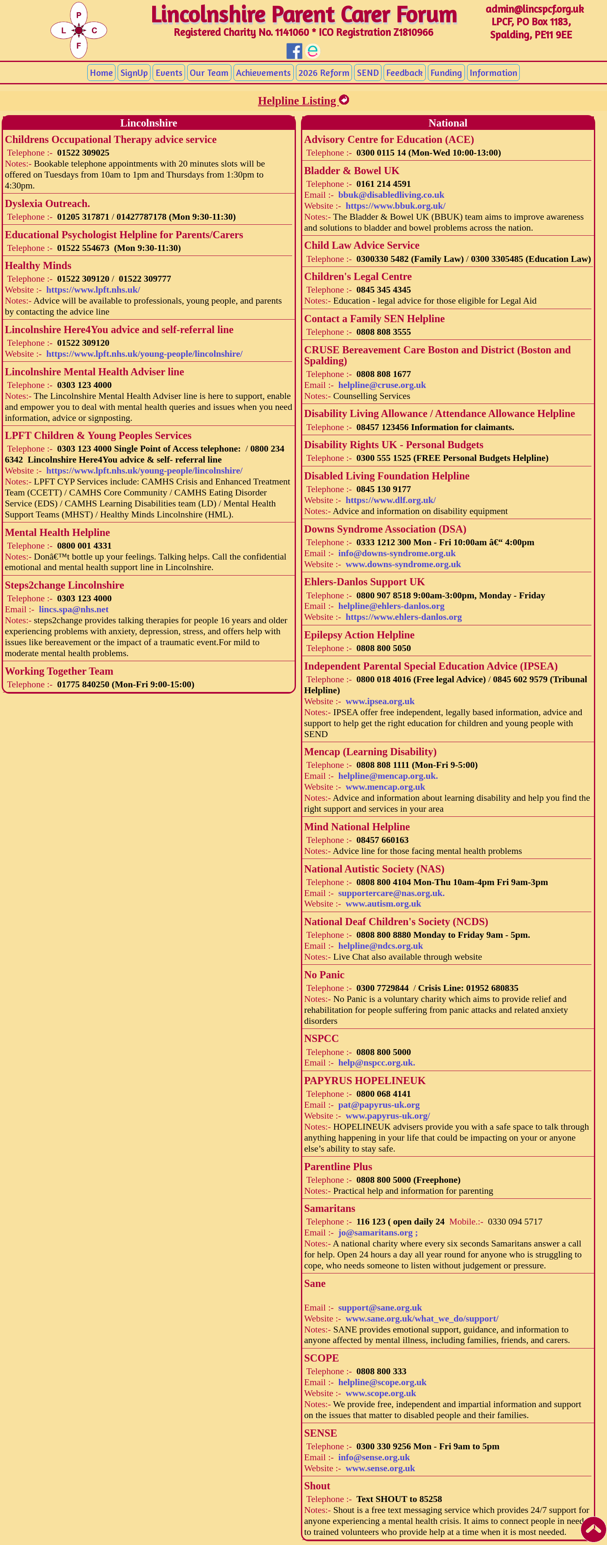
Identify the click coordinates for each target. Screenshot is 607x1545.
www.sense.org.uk (380, 1468)
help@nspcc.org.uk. (376, 1063)
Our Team (209, 72)
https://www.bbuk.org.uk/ (396, 206)
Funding (446, 72)
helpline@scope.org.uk (382, 1382)
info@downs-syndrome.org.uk (397, 553)
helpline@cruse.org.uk (382, 385)
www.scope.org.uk (381, 1393)
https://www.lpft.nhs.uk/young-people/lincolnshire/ (144, 354)
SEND (368, 72)
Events (169, 72)
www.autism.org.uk (383, 904)
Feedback (404, 72)
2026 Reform (323, 72)
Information (493, 72)
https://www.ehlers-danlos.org (404, 617)
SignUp (134, 72)
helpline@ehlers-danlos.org (391, 606)
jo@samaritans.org (378, 1232)
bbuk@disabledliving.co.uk (391, 195)
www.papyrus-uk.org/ (388, 1116)
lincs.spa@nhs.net (73, 609)
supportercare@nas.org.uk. (391, 893)
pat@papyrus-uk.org (378, 1105)
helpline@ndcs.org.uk (380, 946)
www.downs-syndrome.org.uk (403, 564)
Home (101, 72)
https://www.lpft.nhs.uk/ (93, 290)
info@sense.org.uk (374, 1457)
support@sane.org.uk (380, 1308)
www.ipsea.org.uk (380, 701)
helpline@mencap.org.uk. (388, 776)
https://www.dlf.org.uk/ (391, 500)
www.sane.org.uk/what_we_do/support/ (422, 1319)
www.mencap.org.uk (385, 787)
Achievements (263, 72)
